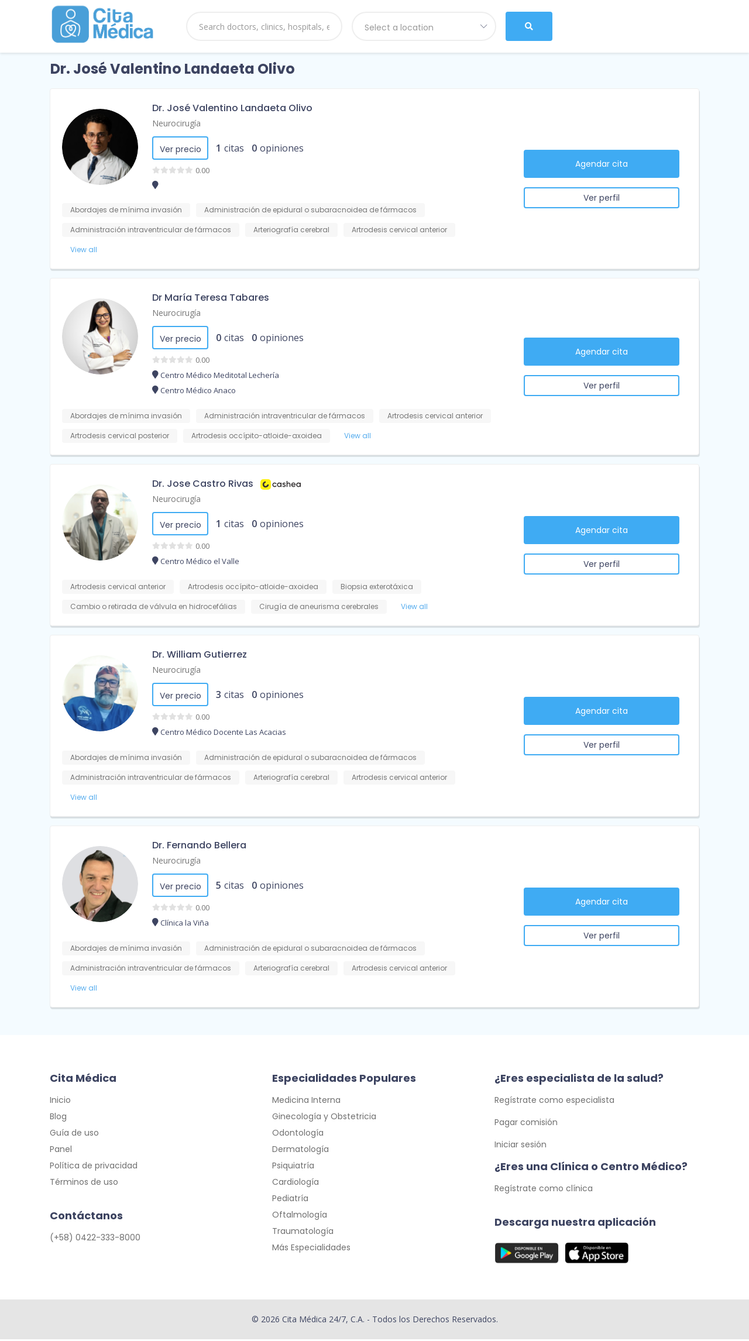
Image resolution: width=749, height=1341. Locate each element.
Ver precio (180, 149)
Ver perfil (601, 198)
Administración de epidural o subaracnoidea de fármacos (310, 210)
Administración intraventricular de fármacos (150, 230)
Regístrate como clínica (543, 1190)
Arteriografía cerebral (291, 230)
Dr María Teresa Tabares (210, 297)
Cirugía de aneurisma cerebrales (319, 606)
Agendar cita (601, 164)
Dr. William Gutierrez (199, 654)
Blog (58, 1118)
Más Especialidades (311, 1249)
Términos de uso (84, 1183)
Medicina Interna (306, 1102)
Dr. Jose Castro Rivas (202, 483)
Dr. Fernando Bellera (199, 845)
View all (83, 250)
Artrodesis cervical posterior (119, 436)
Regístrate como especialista (554, 1102)
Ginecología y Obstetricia (324, 1118)
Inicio (60, 1102)
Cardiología (295, 1183)
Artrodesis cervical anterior (399, 230)
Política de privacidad (94, 1167)
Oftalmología (299, 1216)
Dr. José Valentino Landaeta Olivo (232, 108)
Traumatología (303, 1233)
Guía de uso (74, 1134)
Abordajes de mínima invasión (126, 210)
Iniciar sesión (520, 1146)
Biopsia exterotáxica (377, 587)
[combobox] (424, 26)
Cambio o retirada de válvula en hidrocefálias (153, 606)
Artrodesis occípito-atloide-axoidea (256, 436)
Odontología (298, 1134)
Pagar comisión (526, 1124)
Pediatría (290, 1200)
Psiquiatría (293, 1167)
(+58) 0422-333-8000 (95, 1239)
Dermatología (300, 1151)
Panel (61, 1151)
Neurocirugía (176, 123)
